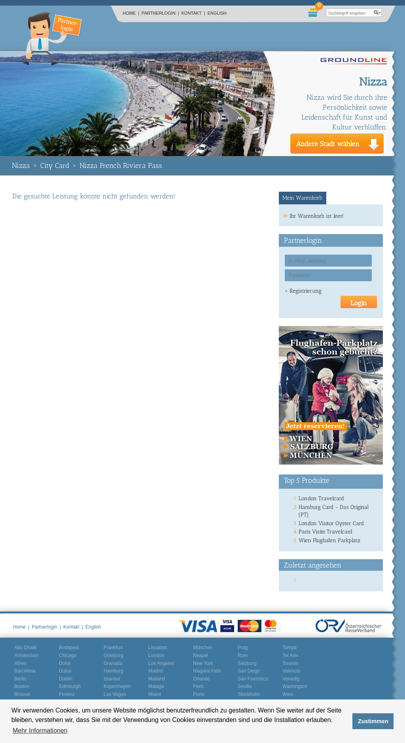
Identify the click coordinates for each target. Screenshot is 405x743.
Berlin (20, 679)
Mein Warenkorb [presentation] (302, 197)
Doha (64, 663)
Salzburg (247, 663)
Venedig (290, 679)
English (217, 13)
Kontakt (193, 13)
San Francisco (253, 679)
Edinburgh (70, 686)
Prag (243, 647)
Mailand (156, 679)
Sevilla (245, 686)
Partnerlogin (160, 13)
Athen (20, 663)
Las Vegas (115, 694)
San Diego (249, 671)
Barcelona (25, 671)
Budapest (69, 647)
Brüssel (22, 694)
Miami (154, 694)
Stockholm (249, 694)
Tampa (289, 647)
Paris (198, 686)
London (156, 655)
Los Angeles (161, 663)
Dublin (65, 679)
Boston (21, 686)
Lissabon (157, 647)
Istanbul (112, 679)
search (377, 12)
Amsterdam (26, 655)
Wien (287, 694)
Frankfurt (113, 647)
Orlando (201, 679)
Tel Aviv (290, 655)
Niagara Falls (207, 671)
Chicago (67, 655)
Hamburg (113, 671)
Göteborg (113, 655)
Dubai (65, 671)
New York (203, 663)
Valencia (291, 671)
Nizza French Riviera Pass (120, 165)
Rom (243, 655)
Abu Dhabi (25, 647)
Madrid (155, 671)
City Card (54, 165)
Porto (198, 694)
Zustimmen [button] (373, 721)
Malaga (156, 686)
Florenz (67, 694)
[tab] (303, 198)
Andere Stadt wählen (328, 144)
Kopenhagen (117, 686)
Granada (113, 663)
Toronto (290, 663)
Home (131, 13)
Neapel (200, 655)
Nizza (21, 165)
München (202, 647)
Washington (294, 686)
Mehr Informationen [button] (40, 730)
